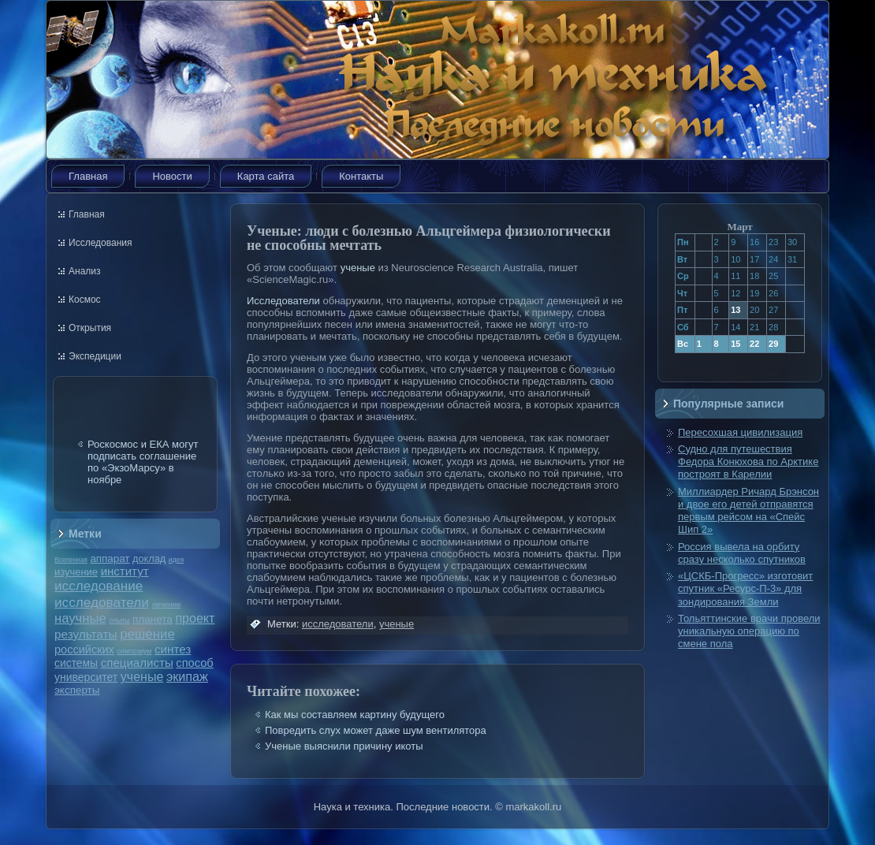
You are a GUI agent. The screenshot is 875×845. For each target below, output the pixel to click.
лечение (166, 604)
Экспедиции (95, 356)
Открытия (90, 327)
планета (152, 619)
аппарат (109, 558)
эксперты (76, 690)
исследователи (101, 602)
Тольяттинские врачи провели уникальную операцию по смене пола (749, 631)
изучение (76, 572)
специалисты (137, 662)
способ (194, 663)
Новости (172, 176)
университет (85, 677)
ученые (142, 676)
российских (84, 649)
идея (176, 560)
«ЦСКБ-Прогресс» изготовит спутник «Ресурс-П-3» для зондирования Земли (745, 589)
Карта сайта (265, 176)
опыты (119, 620)
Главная (88, 176)
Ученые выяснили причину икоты (344, 746)
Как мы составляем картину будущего (355, 714)
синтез (173, 649)
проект (194, 618)
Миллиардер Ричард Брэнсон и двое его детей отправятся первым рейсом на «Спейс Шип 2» (748, 511)
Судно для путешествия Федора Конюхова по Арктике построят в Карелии (748, 462)
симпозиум (134, 651)
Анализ (85, 271)
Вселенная (71, 560)
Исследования (100, 242)
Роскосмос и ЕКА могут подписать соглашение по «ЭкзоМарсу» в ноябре (143, 462)
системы (76, 663)
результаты (85, 634)
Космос (85, 299)
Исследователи (283, 301)
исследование (98, 586)
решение (147, 634)
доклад (149, 558)
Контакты (361, 176)
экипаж (187, 676)
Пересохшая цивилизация (740, 432)
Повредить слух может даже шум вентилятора (375, 730)
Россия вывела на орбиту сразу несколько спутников (742, 553)
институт (125, 571)
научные (80, 618)
